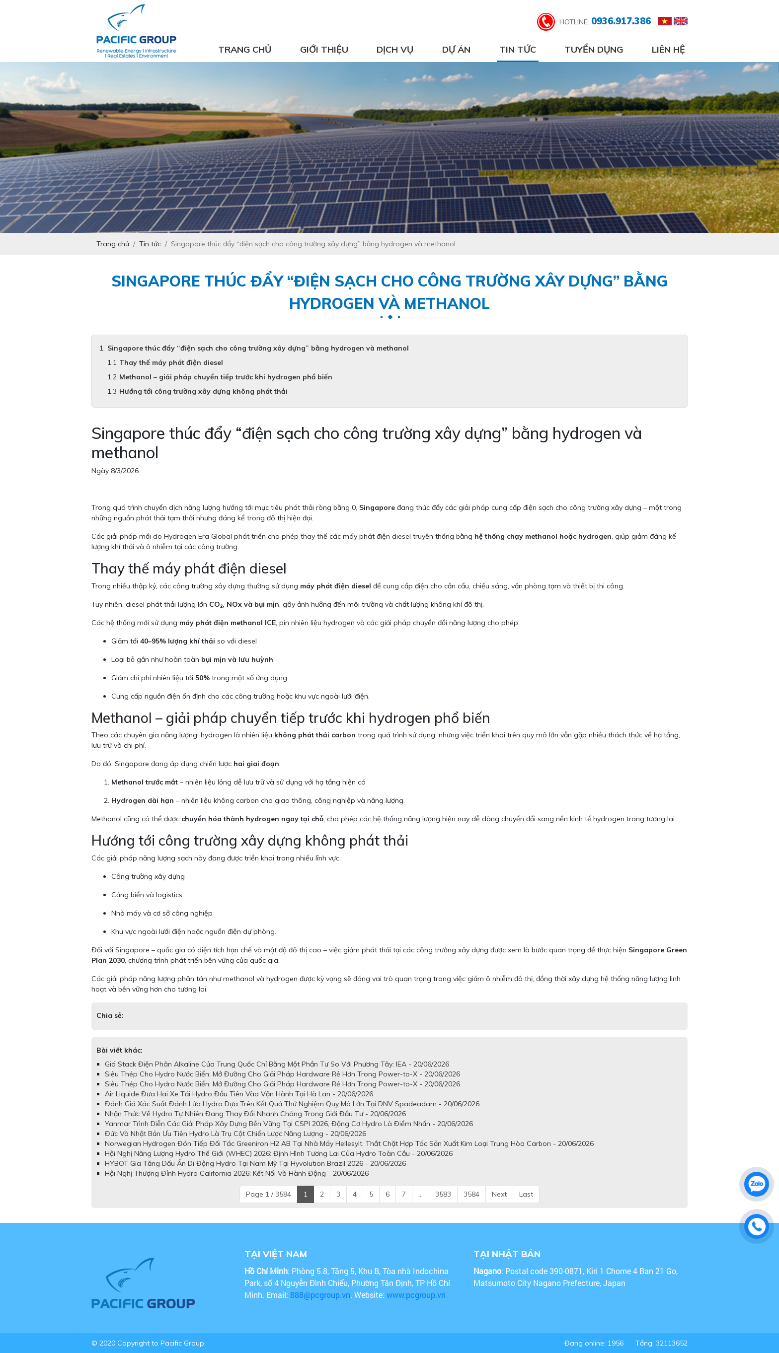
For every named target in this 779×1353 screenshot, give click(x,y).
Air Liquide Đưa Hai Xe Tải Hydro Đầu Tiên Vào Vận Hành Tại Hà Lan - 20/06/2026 (239, 1093)
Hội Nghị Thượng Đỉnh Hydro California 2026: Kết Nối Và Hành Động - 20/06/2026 (237, 1173)
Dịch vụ (395, 49)
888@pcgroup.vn (320, 1294)
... (420, 1194)
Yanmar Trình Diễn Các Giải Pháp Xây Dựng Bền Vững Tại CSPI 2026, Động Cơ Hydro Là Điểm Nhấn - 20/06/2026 (289, 1123)
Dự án (456, 49)
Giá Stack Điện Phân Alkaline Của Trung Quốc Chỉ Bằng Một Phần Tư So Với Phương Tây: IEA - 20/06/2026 (277, 1064)
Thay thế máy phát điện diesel (171, 362)
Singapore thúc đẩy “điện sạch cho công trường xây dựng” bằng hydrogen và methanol (258, 348)
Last (526, 1194)
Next (499, 1194)
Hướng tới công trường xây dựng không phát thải (203, 391)
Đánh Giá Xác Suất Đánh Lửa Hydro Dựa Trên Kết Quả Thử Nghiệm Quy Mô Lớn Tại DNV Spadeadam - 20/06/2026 (292, 1103)
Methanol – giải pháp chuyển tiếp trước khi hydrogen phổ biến (225, 376)
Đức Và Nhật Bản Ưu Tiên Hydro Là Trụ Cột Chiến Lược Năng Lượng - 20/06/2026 (235, 1133)
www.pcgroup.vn (417, 1294)
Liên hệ (668, 49)
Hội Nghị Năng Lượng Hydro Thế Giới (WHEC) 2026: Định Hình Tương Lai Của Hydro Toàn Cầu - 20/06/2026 (279, 1153)
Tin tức (517, 49)
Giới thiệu (324, 49)
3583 (443, 1194)
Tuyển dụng (593, 49)
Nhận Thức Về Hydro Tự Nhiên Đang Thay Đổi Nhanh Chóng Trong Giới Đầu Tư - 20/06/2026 (255, 1113)
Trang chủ (244, 49)
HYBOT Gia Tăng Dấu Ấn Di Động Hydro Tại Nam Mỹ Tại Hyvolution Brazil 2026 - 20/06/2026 (255, 1163)
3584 (471, 1194)
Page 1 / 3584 (268, 1194)
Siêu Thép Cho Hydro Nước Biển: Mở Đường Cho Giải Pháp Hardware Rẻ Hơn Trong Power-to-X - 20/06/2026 (282, 1073)
